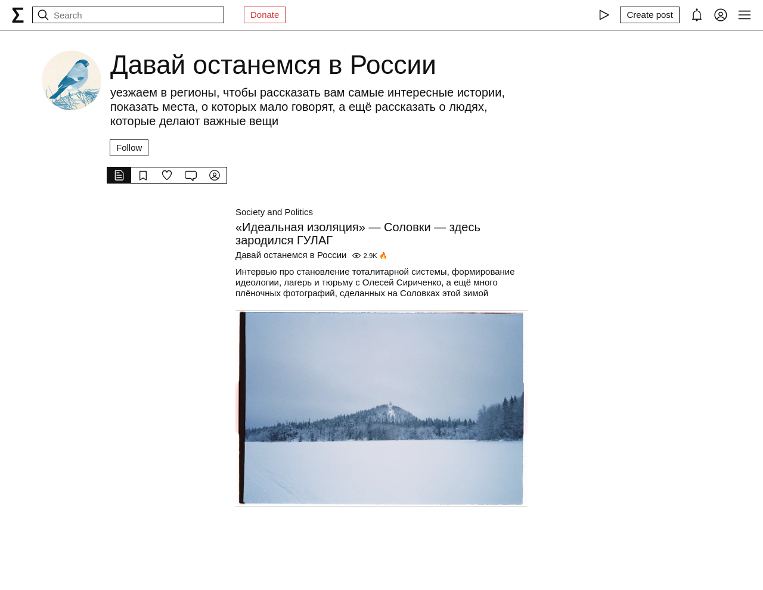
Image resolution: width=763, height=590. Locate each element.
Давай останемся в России (290, 255)
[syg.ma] (18, 15)
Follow (129, 147)
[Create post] (650, 15)
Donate (264, 15)
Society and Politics (274, 212)
